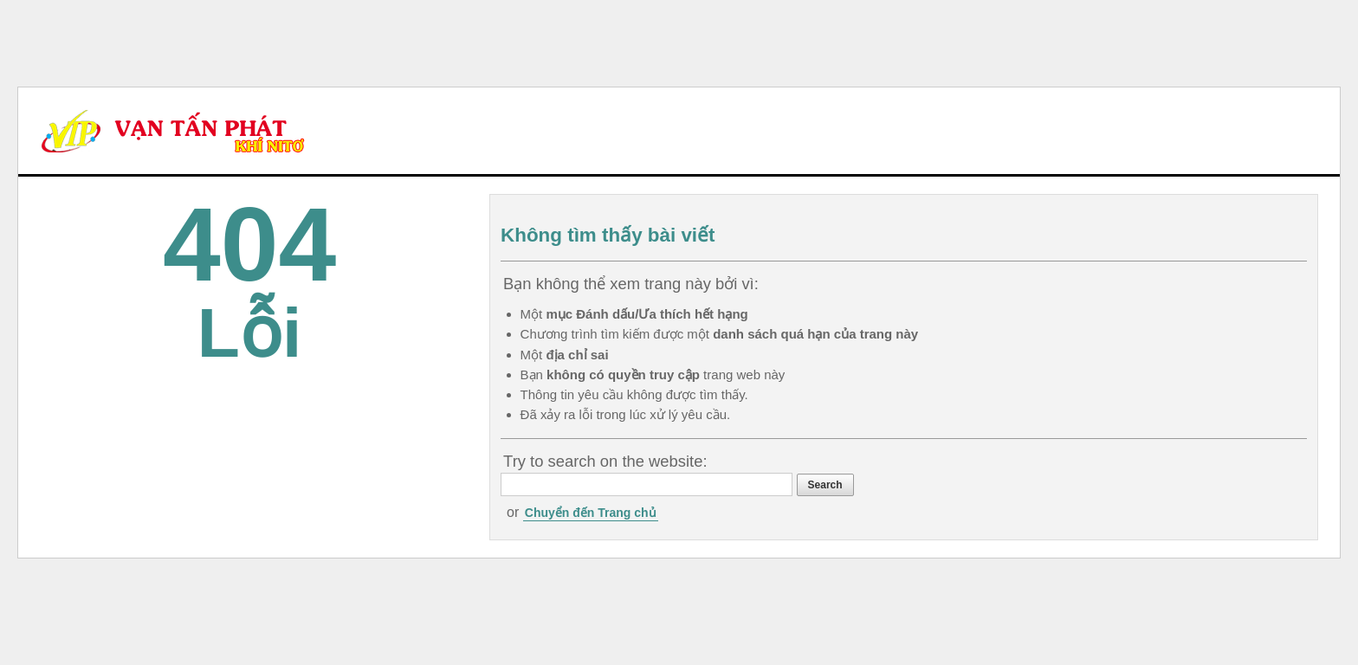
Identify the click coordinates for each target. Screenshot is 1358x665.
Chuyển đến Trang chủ (590, 513)
